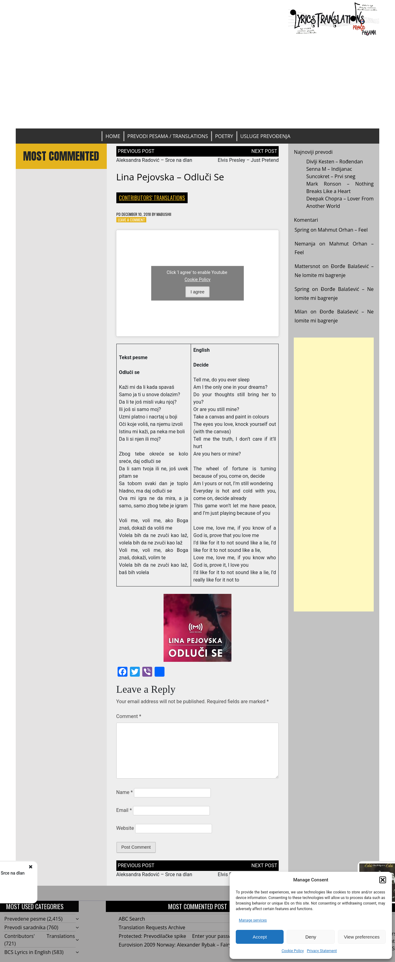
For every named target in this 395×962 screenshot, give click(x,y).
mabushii (163, 214)
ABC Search (132, 918)
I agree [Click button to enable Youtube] (198, 291)
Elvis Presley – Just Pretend (248, 160)
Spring (301, 229)
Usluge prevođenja (265, 136)
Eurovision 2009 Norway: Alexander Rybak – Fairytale (179, 944)
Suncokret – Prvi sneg (330, 176)
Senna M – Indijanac (329, 169)
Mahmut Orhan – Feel (343, 229)
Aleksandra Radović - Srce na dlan (77, 873)
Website (125, 828)
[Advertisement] (197, 82)
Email (124, 810)
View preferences (362, 936)
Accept (260, 936)
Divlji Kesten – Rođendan (334, 161)
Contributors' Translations (152, 198)
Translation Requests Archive (152, 927)
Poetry (224, 136)
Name (124, 792)
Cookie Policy (292, 951)
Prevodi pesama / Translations (167, 136)
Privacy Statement (322, 951)
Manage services (253, 920)
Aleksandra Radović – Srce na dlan (154, 160)
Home (113, 136)
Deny (310, 936)
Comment (128, 716)
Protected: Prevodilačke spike (152, 936)
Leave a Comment (131, 219)
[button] (383, 880)
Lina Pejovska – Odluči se (170, 176)
